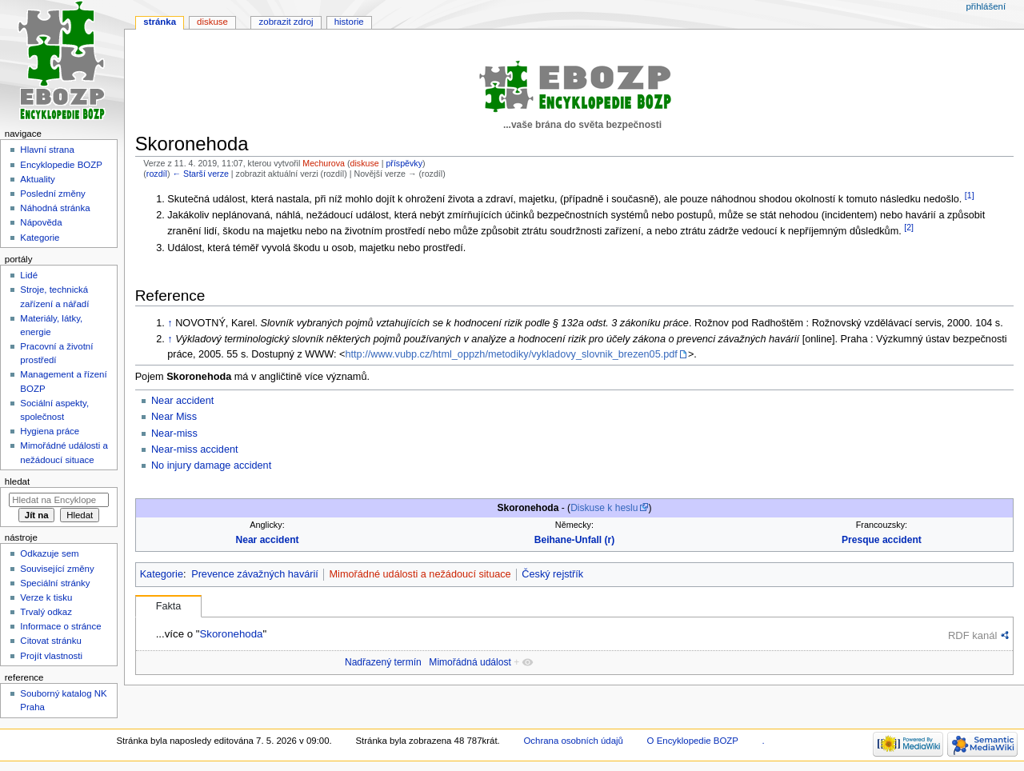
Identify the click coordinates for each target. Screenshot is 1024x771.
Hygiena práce (49, 431)
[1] (969, 195)
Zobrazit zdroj (286, 21)
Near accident (182, 400)
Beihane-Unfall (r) (574, 539)
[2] (909, 227)
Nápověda (41, 222)
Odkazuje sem (49, 553)
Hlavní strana (47, 149)
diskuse (364, 163)
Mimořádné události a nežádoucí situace (420, 574)
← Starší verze (200, 173)
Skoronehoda (230, 634)
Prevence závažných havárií (254, 574)
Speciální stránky (55, 583)
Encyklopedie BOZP (61, 165)
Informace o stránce (60, 626)
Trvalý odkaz (46, 612)
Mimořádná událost (469, 662)
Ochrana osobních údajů (572, 740)
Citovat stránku (50, 640)
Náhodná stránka (55, 208)
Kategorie (161, 574)
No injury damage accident (211, 465)
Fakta (169, 606)
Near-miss (174, 433)
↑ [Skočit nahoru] (169, 323)
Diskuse (212, 21)
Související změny (57, 568)
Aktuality (37, 179)
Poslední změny (53, 193)
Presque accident (882, 539)
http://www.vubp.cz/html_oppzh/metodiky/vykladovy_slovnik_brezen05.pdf (512, 354)
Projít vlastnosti (51, 656)
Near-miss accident (194, 449)
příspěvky (404, 163)
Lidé (29, 275)
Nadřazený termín (383, 662)
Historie (349, 21)
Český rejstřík (552, 574)
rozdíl (156, 173)
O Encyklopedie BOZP (692, 740)
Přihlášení (986, 6)
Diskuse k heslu (604, 507)
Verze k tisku (46, 597)
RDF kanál (972, 635)
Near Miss (174, 416)
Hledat (17, 481)
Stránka (159, 21)
